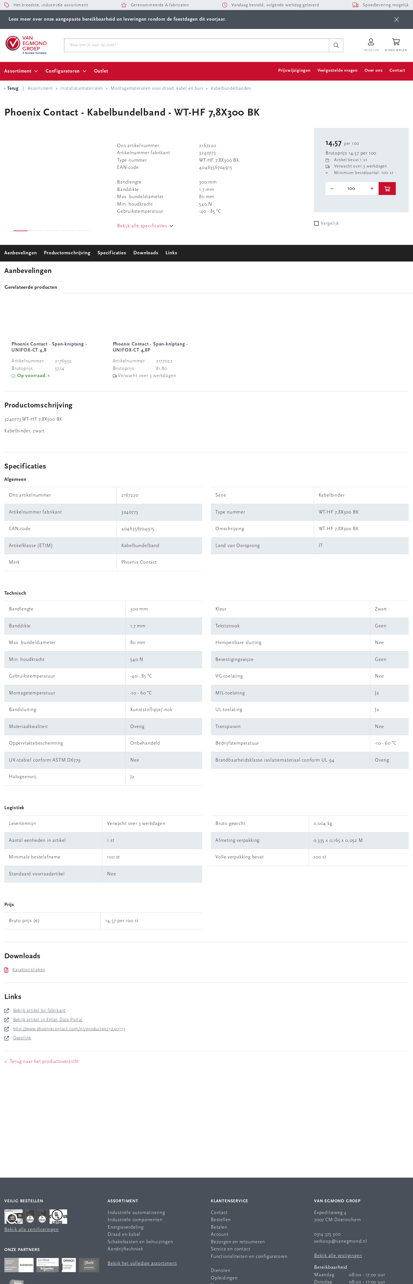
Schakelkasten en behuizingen (140, 1242)
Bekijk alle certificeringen (31, 1229)
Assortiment (18, 71)
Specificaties (112, 253)
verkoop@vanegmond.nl (340, 1241)
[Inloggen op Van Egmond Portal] (371, 45)
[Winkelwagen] (397, 45)
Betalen (219, 1227)
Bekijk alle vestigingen (338, 1255)
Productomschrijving (67, 253)
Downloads (145, 253)
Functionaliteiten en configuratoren (249, 1256)
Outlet (101, 71)
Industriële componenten (135, 1219)
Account (220, 1234)
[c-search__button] (336, 45)
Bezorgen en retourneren (238, 1242)
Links (171, 253)
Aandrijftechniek (125, 1249)
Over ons (374, 71)
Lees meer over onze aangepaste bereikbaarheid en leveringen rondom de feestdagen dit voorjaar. (117, 19)
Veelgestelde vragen (337, 71)
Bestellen (221, 1219)
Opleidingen (224, 1278)
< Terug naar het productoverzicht (41, 1061)
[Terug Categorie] (12, 88)
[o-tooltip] (352, 189)
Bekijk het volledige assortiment (142, 1263)
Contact (397, 71)
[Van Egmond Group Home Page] (25, 44)
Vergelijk (330, 223)
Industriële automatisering (136, 1212)
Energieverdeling (126, 1227)
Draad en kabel (124, 1234)
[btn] (396, 19)
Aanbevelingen (20, 253)
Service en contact (230, 1249)
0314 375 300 (327, 1234)
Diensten (220, 1270)
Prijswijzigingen (294, 71)
